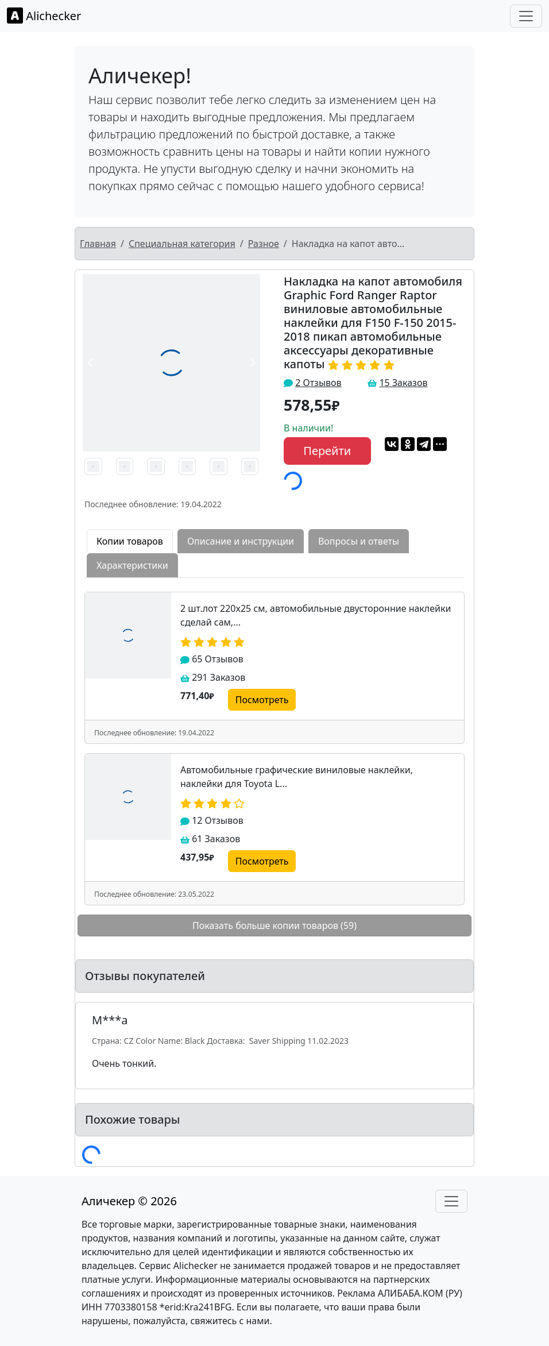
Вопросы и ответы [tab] (358, 541)
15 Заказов (403, 382)
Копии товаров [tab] (129, 541)
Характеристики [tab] (132, 565)
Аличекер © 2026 (129, 1201)
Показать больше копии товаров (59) (274, 925)
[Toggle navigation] (526, 16)
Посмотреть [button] (262, 699)
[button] (89, 363)
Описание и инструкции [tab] (240, 541)
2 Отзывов (318, 382)
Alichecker (44, 15)
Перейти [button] (327, 450)
